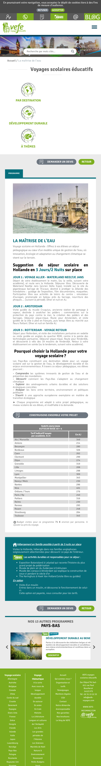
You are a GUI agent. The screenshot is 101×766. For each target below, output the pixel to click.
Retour (86, 138)
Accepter (57, 10)
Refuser (42, 10)
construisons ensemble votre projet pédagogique (53, 393)
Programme (14, 150)
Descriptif (53, 632)
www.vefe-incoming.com (88, 687)
